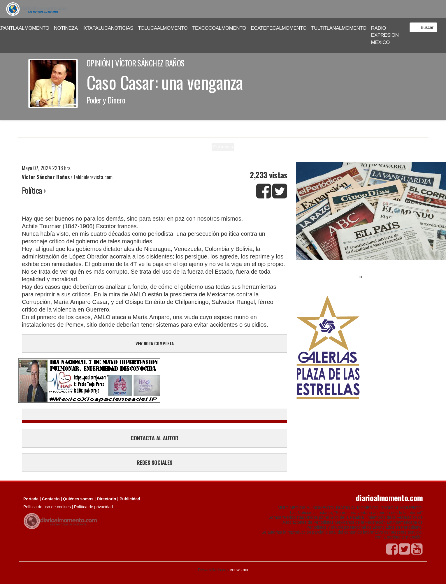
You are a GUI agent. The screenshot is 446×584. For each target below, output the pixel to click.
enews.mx (239, 569)
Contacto (51, 499)
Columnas (223, 146)
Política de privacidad (93, 506)
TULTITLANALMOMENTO (338, 28)
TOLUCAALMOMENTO (162, 28)
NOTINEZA (66, 28)
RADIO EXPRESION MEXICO (385, 35)
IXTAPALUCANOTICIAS (107, 28)
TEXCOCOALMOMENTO (219, 28)
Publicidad (130, 499)
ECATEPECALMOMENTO (278, 28)
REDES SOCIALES (154, 462)
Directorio (106, 499)
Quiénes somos (78, 499)
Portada (30, 499)
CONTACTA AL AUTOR (154, 438)
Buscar (427, 27)
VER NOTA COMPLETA (155, 343)
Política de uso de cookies (47, 506)
